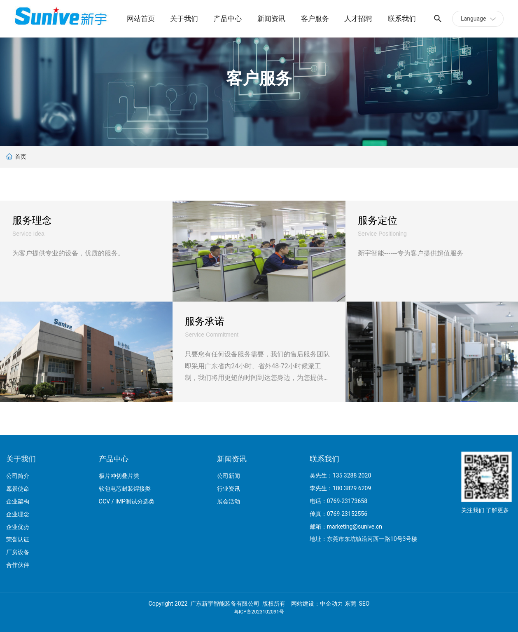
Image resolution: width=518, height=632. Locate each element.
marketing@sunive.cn (354, 526)
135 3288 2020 (352, 475)
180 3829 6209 (352, 488)
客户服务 (259, 78)
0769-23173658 (347, 501)
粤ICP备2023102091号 (259, 612)
